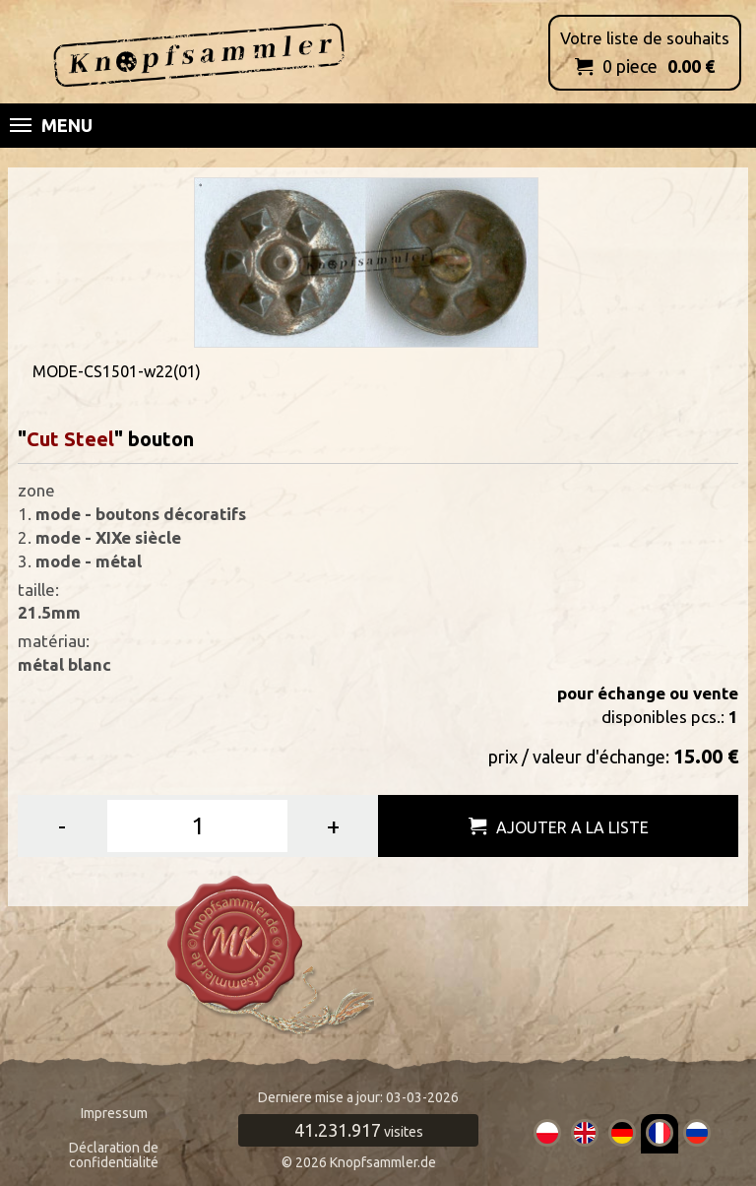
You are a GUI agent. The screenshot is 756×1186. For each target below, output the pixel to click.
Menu (51, 125)
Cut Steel (70, 439)
